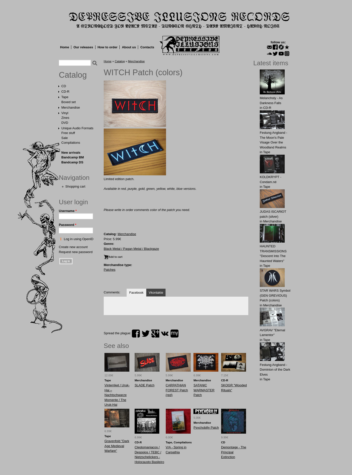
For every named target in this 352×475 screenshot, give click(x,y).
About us (129, 47)
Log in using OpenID (78, 239)
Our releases (83, 47)
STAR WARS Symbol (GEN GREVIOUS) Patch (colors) (275, 295)
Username (68, 211)
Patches (109, 269)
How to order (107, 47)
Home (64, 47)
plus (155, 334)
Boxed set (68, 102)
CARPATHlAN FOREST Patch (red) (177, 390)
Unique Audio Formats (77, 128)
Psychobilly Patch (206, 427)
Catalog (73, 74)
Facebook (136, 292)
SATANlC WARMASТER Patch (203, 390)
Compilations (70, 142)
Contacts (147, 47)
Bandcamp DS (72, 162)
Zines (65, 118)
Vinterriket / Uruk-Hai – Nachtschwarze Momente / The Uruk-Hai (117, 395)
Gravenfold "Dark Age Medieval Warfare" (116, 446)
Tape (64, 97)
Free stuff (68, 133)
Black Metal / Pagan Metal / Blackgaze (131, 249)
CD (63, 86)
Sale (64, 138)
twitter (146, 334)
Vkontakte (156, 292)
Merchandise (70, 107)
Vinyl (64, 113)
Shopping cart (75, 186)
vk (165, 334)
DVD (64, 123)
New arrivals (71, 152)
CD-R (65, 91)
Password (67, 225)
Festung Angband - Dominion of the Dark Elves (275, 369)
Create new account (73, 247)
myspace (174, 334)
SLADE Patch (145, 385)
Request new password (75, 252)
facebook (136, 334)
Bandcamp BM (72, 157)
